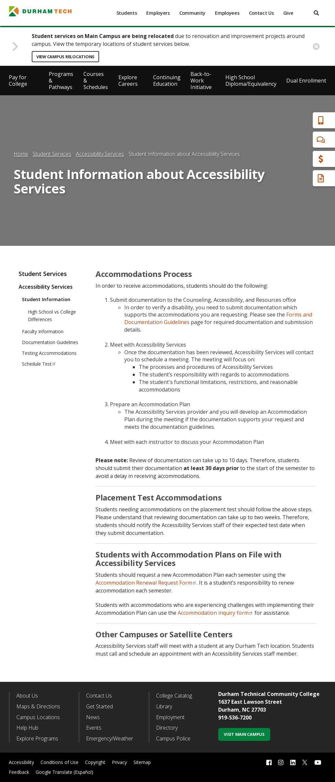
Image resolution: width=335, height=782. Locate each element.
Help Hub (27, 727)
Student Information (46, 299)
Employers (157, 13)
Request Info (303, 178)
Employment (170, 717)
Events (93, 727)
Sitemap (142, 762)
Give (288, 13)
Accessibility (21, 762)
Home (21, 153)
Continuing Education (167, 80)
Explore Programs (37, 738)
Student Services (52, 153)
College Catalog (174, 695)
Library (164, 706)
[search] (316, 13)
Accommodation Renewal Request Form (146, 582)
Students (126, 13)
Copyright (95, 762)
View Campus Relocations (65, 57)
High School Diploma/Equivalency (250, 80)
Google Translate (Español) (64, 772)
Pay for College (18, 80)
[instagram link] (281, 762)
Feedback (19, 772)
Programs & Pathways (61, 80)
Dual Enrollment (306, 80)
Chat (292, 139)
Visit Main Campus (244, 734)
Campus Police (173, 738)
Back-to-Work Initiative (201, 80)
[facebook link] (269, 762)
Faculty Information (42, 331)
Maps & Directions (38, 706)
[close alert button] (316, 46)
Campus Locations (38, 717)
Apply (294, 120)
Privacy (119, 762)
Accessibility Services (100, 153)
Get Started (99, 706)
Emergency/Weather (109, 738)
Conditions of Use (60, 762)
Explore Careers (128, 80)
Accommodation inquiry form (215, 612)
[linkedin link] (293, 762)
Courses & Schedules (95, 80)
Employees (227, 13)
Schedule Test (39, 364)
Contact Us (261, 13)
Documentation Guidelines (50, 342)
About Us (27, 695)
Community (192, 13)
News (93, 717)
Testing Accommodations (49, 353)
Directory (167, 727)
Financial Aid (302, 159)
